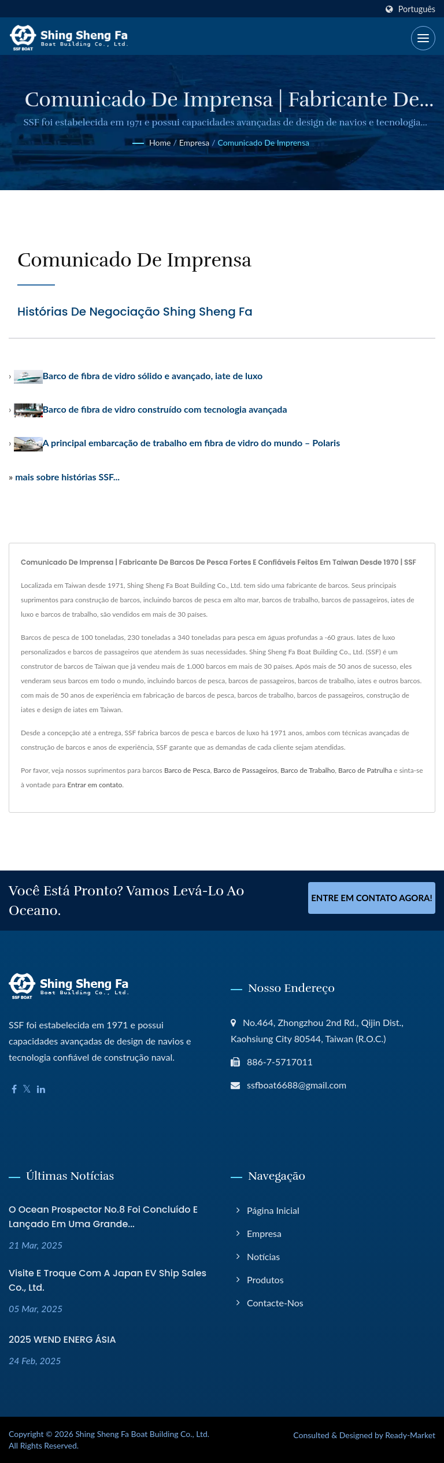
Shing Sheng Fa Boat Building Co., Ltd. (142, 1434)
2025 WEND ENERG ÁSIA (62, 1339)
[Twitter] (27, 1089)
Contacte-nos (275, 1302)
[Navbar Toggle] (423, 38)
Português (416, 9)
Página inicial (273, 1210)
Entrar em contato (95, 784)
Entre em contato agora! (371, 899)
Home (160, 142)
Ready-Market (410, 1435)
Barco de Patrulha (365, 770)
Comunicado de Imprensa (263, 142)
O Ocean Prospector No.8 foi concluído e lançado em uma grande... (103, 1217)
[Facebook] (14, 1089)
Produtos (265, 1279)
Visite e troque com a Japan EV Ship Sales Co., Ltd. (107, 1280)
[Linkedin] (41, 1089)
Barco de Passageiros (245, 770)
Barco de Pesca (187, 770)
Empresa (194, 142)
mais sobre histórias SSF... (67, 476)
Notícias (263, 1256)
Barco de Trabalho (307, 770)
